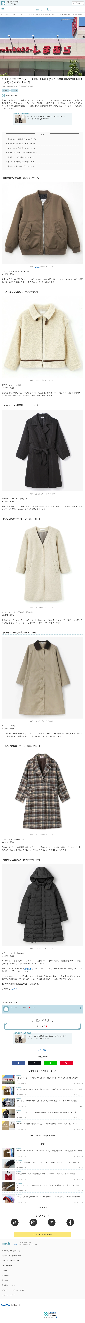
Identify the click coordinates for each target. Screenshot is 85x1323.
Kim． (81, 1106)
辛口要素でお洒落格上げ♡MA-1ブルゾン (22, 139)
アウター (14, 90)
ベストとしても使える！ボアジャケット (22, 144)
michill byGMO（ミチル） (9, 14)
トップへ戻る (42, 1050)
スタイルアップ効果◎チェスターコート (22, 148)
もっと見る (42, 1208)
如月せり (80, 1191)
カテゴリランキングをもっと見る (42, 1136)
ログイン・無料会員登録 (42, 1234)
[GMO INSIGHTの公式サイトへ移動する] (10, 1304)
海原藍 (81, 1168)
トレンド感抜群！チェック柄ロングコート (22, 162)
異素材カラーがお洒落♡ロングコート (21, 157)
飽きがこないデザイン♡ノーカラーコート (22, 153)
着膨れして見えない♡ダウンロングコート (22, 166)
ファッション (23, 14)
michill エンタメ (78, 1202)
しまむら (6, 90)
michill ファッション (10, 95)
